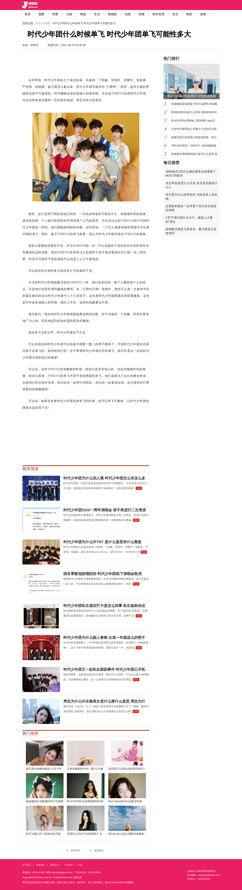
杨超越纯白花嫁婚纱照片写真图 (44, 801)
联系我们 (40, 865)
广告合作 (68, 865)
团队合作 (54, 865)
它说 (80, 865)
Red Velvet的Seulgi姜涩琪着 (125, 801)
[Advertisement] (85, 65)
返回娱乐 (99, 850)
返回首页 (75, 850)
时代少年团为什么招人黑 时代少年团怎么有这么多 (104, 478)
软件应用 (158, 14)
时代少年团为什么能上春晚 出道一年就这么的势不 (104, 637)
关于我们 (26, 865)
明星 (55, 14)
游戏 (203, 14)
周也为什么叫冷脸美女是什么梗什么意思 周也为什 (104, 701)
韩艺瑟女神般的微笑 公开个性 (43, 768)
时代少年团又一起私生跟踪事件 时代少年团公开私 (104, 669)
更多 (139, 488)
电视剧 (112, 14)
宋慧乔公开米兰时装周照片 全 (84, 833)
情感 (142, 14)
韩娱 (83, 14)
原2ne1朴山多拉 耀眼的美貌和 (126, 833)
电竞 (189, 14)
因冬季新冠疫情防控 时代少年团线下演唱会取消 (102, 574)
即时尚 (34, 45)
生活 (97, 14)
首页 (28, 14)
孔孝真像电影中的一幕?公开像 (85, 768)
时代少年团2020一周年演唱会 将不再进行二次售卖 (104, 510)
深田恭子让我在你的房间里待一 (127, 768)
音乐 (175, 14)
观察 (41, 14)
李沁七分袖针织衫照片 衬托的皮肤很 (191, 96)
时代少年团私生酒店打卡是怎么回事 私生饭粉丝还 (104, 606)
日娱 (69, 14)
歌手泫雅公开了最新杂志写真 (43, 833)
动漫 (128, 14)
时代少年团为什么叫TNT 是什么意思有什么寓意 (102, 542)
